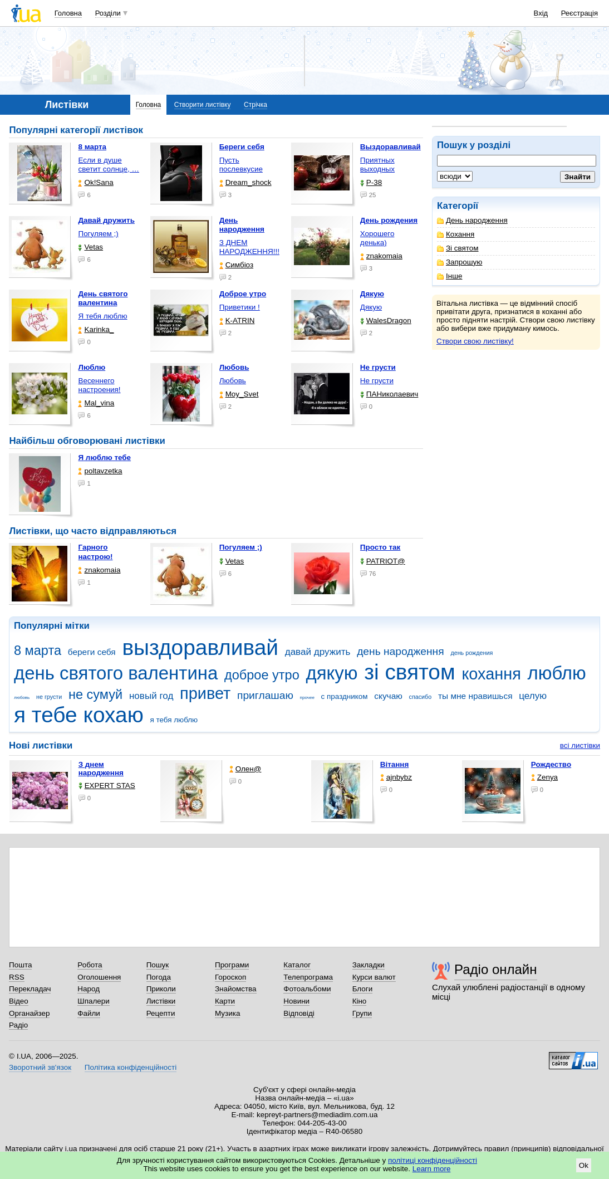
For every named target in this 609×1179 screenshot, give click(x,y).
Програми (232, 965)
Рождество (551, 764)
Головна (68, 13)
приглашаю (265, 695)
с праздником (344, 696)
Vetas (90, 247)
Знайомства (236, 989)
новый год (151, 696)
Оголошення (99, 977)
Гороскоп (230, 977)
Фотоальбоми (307, 989)
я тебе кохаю (79, 715)
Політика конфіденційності (130, 1067)
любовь (22, 697)
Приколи (161, 989)
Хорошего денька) (377, 238)
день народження (400, 651)
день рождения (471, 652)
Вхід (541, 13)
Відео (18, 1001)
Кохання (455, 234)
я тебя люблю (174, 720)
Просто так (380, 547)
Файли (88, 1013)
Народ (88, 989)
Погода (158, 977)
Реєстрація (579, 13)
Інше (449, 276)
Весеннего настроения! (99, 385)
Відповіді (299, 1013)
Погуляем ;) (98, 233)
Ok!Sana (95, 182)
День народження (472, 220)
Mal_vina (96, 403)
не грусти (49, 696)
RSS (16, 977)
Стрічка (255, 105)
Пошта (20, 965)
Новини (296, 1001)
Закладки (368, 965)
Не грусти (377, 380)
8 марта (37, 650)
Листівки (161, 1001)
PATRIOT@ (382, 561)
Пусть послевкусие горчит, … (241, 169)
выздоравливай (200, 647)
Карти (225, 1001)
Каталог (297, 965)
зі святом (409, 672)
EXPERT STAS (106, 785)
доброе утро (261, 675)
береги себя (92, 652)
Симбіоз (236, 265)
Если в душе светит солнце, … (108, 164)
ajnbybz (396, 777)
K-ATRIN (237, 320)
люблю (557, 673)
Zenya (544, 777)
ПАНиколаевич (389, 394)
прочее (307, 697)
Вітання (394, 764)
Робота (89, 965)
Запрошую (459, 262)
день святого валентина (116, 673)
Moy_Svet (239, 394)
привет (205, 693)
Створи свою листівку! (475, 341)
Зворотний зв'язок (40, 1067)
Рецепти (160, 1013)
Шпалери (93, 1001)
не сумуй (95, 694)
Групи (362, 1013)
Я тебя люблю (102, 316)
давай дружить (318, 652)
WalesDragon (385, 320)
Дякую (371, 307)
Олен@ (245, 769)
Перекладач (30, 989)
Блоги (362, 989)
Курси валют (374, 977)
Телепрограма (308, 977)
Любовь (232, 380)
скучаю (388, 696)
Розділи (108, 13)
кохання (490, 674)
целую (533, 696)
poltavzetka (100, 471)
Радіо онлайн (495, 969)
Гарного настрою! (95, 551)
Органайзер (29, 1013)
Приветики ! (239, 307)
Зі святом (458, 248)
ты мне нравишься (475, 696)
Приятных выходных (377, 164)
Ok (583, 1165)
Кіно (359, 1001)
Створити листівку (202, 105)
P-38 (371, 182)
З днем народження (101, 768)
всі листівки (580, 745)
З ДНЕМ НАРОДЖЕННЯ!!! (249, 247)
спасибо (420, 696)
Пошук (157, 965)
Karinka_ (96, 329)
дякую (331, 673)
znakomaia (381, 256)
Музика (227, 1013)
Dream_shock (245, 182)
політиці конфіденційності (432, 1160)
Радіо (18, 1025)
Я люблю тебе (104, 457)
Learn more (431, 1169)
